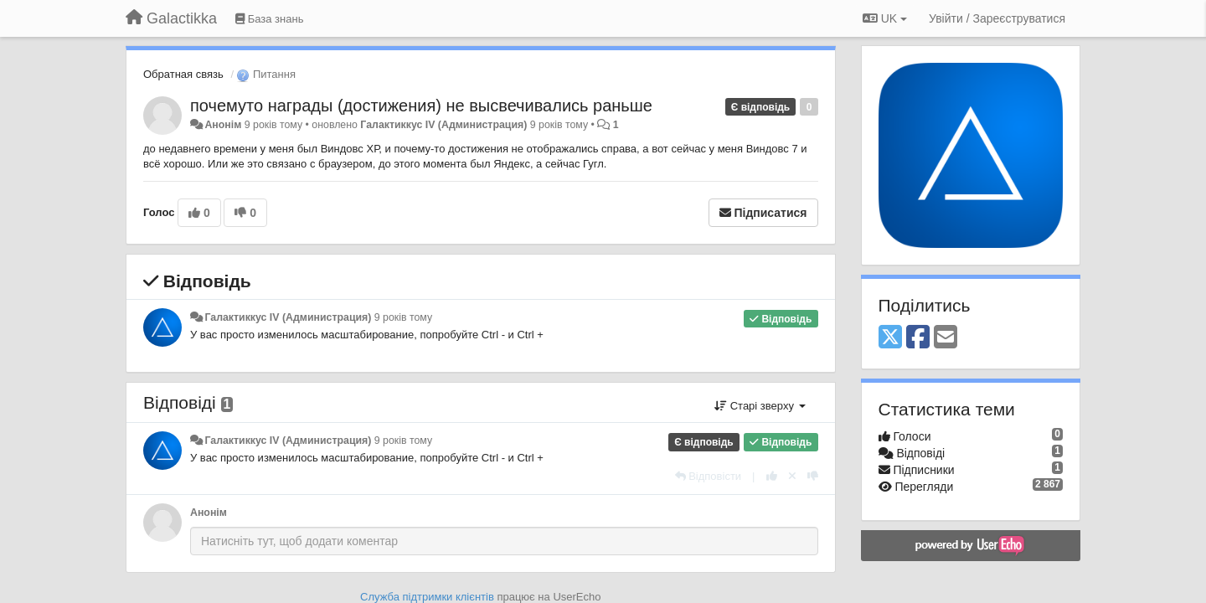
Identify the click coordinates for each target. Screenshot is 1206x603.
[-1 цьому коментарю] (812, 476)
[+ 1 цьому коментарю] (771, 476)
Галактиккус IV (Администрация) (443, 125)
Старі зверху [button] (759, 405)
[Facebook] (918, 338)
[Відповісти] (708, 476)
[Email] (945, 338)
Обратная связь (183, 74)
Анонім (222, 125)
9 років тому (403, 317)
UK (885, 18)
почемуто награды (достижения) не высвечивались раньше (421, 105)
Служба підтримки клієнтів (427, 596)
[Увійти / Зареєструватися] (997, 18)
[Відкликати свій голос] (792, 476)
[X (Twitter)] (890, 338)
